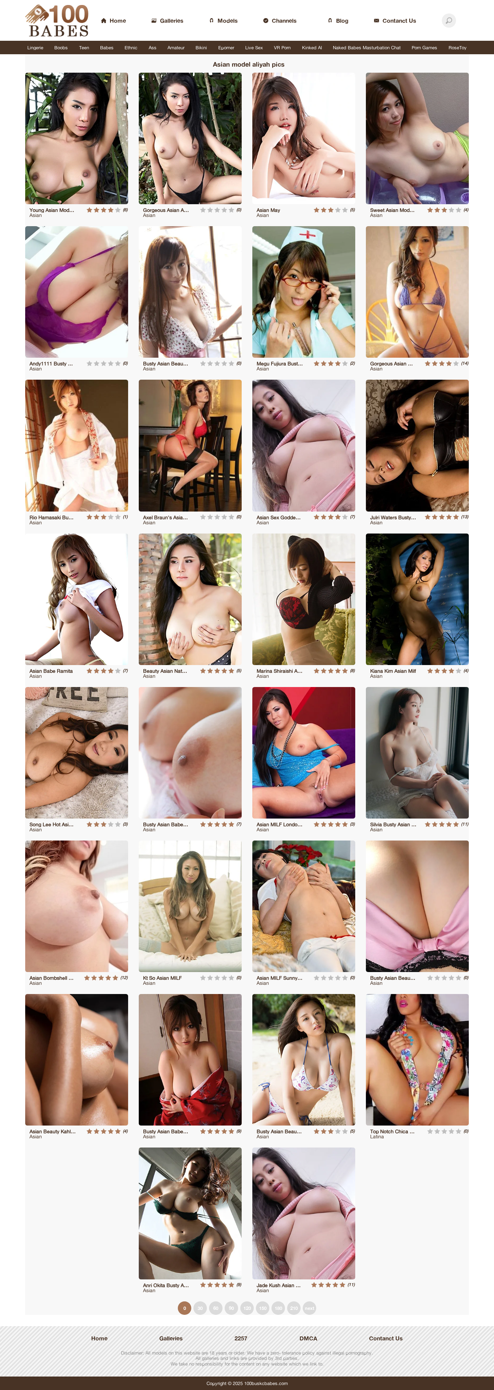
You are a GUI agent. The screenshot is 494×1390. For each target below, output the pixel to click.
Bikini (201, 47)
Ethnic (131, 47)
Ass (153, 47)
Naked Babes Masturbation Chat (367, 47)
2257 (241, 1338)
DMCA (308, 1338)
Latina (377, 1136)
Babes (107, 47)
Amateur (176, 47)
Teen (84, 47)
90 (231, 1308)
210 (294, 1308)
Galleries (171, 1338)
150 (263, 1308)
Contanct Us (386, 1338)
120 (247, 1308)
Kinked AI (312, 47)
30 (200, 1308)
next (309, 1308)
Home (99, 1338)
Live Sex (254, 47)
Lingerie (35, 47)
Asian (35, 215)
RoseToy (458, 47)
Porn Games (424, 47)
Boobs (61, 47)
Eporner (226, 47)
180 (278, 1308)
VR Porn (282, 47)
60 (215, 1308)
